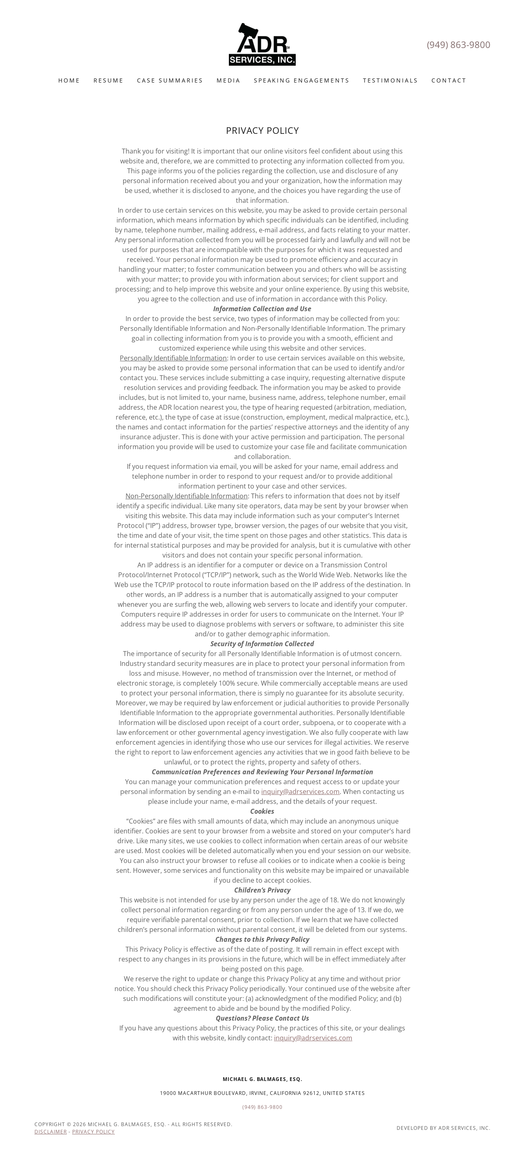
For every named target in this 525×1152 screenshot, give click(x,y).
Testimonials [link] (390, 80)
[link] (262, 43)
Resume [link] (109, 80)
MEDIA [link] (229, 80)
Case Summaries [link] (170, 80)
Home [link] (69, 80)
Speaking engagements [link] (302, 80)
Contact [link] (449, 80)
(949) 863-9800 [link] (459, 44)
